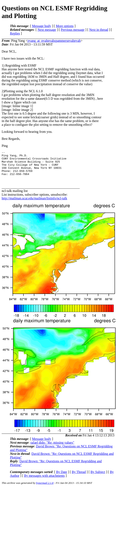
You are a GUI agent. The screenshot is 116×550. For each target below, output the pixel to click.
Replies (15, 33)
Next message (47, 29)
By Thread (79, 478)
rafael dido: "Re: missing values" (52, 449)
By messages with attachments (44, 482)
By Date (61, 478)
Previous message (72, 29)
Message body (41, 26)
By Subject (97, 478)
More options (65, 26)
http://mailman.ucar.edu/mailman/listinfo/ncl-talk (34, 204)
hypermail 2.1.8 (45, 489)
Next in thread (98, 29)
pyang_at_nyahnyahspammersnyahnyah (54, 40)
